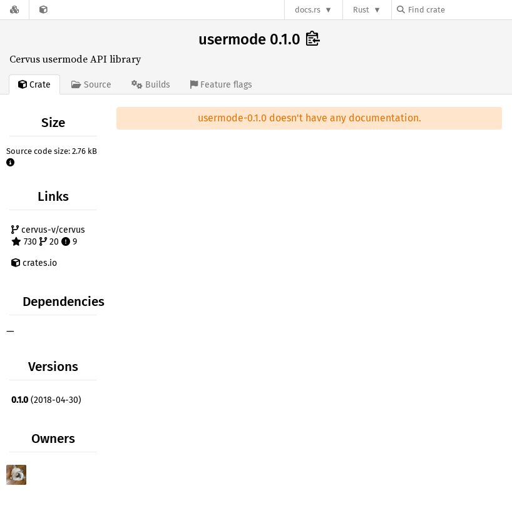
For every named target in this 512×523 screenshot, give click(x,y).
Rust (361, 9)
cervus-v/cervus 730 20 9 (48, 236)
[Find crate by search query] (459, 9)
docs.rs (307, 9)
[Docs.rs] (14, 9)
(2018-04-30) (46, 400)
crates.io (34, 263)
